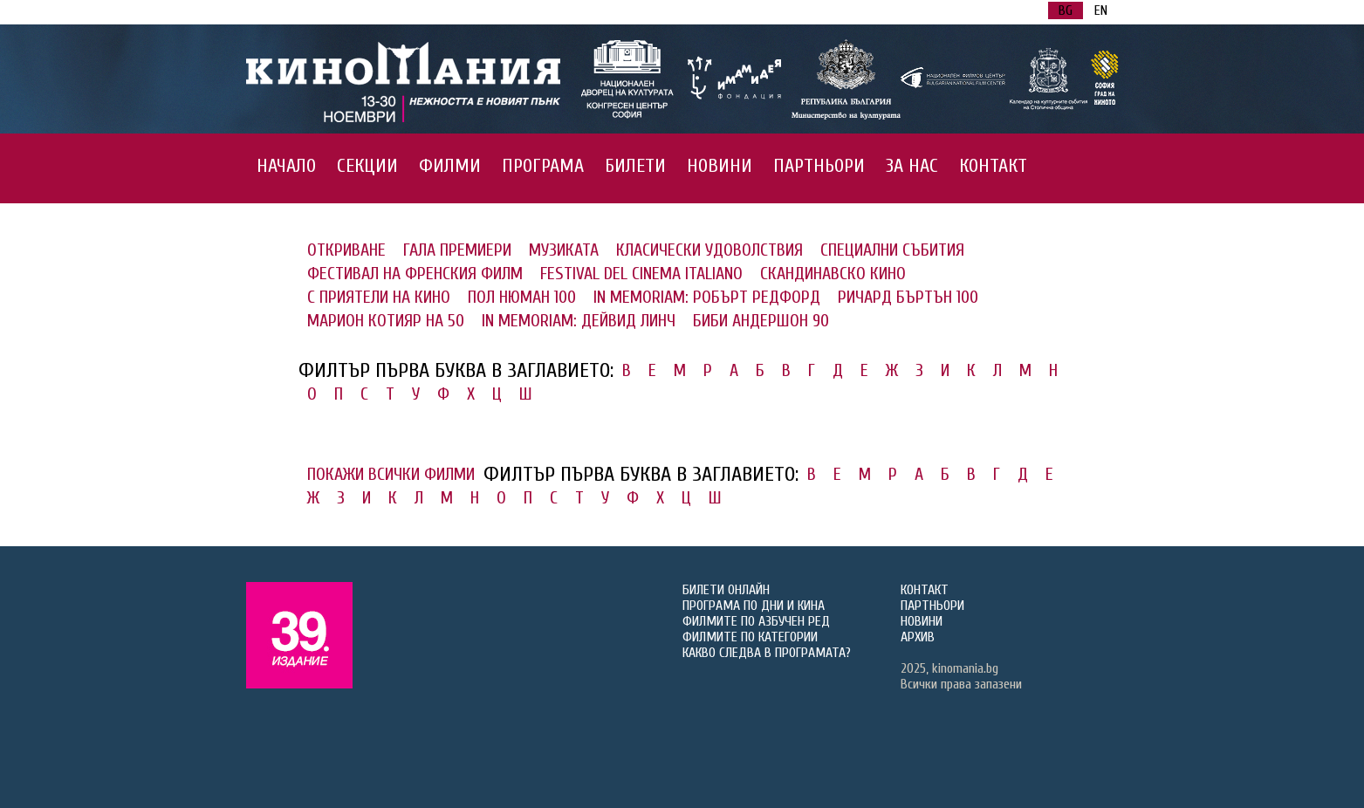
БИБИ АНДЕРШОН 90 (761, 321)
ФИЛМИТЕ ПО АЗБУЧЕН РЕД (756, 621)
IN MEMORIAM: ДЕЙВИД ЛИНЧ (578, 321)
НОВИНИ (719, 165)
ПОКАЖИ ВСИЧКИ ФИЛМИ (391, 474)
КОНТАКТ (993, 165)
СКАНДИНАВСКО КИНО (833, 274)
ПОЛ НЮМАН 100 (522, 297)
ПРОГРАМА (543, 165)
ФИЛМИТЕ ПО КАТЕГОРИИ (750, 637)
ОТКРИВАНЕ (346, 250)
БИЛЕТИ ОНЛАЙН (726, 590)
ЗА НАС (912, 165)
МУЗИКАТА (564, 250)
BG (1066, 10)
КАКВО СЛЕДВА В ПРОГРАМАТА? (766, 653)
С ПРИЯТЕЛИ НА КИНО (378, 297)
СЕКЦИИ (367, 165)
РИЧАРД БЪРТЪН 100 (908, 297)
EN (1100, 10)
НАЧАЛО (286, 165)
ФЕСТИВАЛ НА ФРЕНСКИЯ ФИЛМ (415, 274)
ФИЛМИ (450, 165)
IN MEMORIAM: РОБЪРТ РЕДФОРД (706, 297)
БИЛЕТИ (635, 165)
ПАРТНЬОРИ (819, 165)
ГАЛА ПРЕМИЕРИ (457, 250)
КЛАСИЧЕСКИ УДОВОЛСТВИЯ (709, 250)
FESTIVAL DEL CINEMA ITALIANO (641, 274)
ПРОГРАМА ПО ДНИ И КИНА (753, 605)
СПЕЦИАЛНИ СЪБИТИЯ (892, 250)
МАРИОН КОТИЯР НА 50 (385, 321)
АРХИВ (918, 637)
